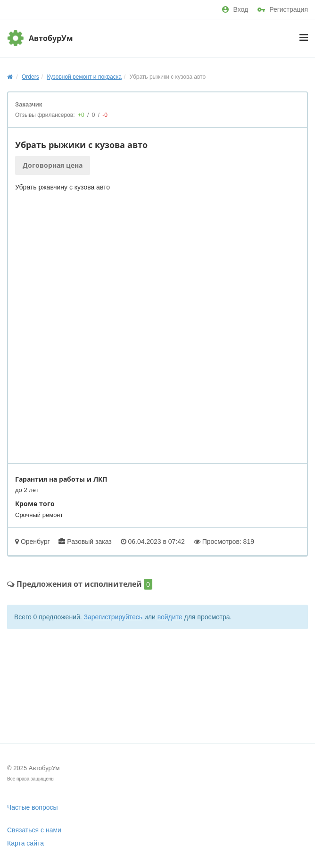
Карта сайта (25, 843)
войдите (170, 617)
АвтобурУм (51, 38)
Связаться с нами (34, 830)
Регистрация (282, 9)
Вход (235, 9)
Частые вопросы (32, 807)
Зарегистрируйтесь (113, 617)
